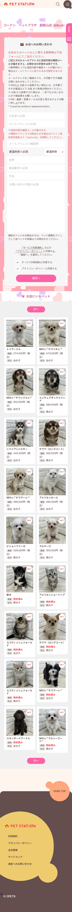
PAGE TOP (60, 791)
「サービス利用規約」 (32, 247)
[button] (1, 894)
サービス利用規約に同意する (37, 262)
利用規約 (13, 836)
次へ (36, 309)
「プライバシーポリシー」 (29, 251)
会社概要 (13, 850)
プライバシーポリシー (20, 843)
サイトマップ (15, 857)
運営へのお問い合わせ (20, 864)
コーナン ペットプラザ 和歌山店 (35, 25)
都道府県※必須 (18, 151)
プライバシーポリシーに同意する (39, 268)
